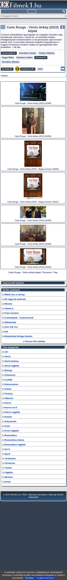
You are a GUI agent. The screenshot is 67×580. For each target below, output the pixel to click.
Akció (7, 423)
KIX (6, 398)
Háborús (9, 465)
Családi (8, 446)
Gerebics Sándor (10, 62)
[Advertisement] (33, 93)
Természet (10, 530)
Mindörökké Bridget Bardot (18, 403)
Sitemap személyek (37, 561)
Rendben (29, 578)
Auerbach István (27, 53)
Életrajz (8, 437)
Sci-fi (7, 516)
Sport (7, 521)
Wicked (8, 371)
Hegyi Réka (8, 57)
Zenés (8, 549)
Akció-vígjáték (12, 433)
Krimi (7, 493)
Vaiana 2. (9, 375)
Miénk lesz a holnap (15, 361)
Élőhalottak (10, 389)
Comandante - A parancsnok (19, 385)
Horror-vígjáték (12, 479)
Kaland (8, 484)
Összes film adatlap (35, 408)
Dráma (8, 456)
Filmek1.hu (15, 561)
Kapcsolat (33, 564)
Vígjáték (9, 539)
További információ (45, 578)
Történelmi (10, 525)
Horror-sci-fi (11, 474)
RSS (24, 561)
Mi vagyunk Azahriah (15, 366)
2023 (40, 69)
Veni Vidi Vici (11, 394)
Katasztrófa (10, 488)
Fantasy (9, 460)
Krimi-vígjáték (12, 498)
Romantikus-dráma (14, 507)
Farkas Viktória (46, 53)
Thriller (8, 535)
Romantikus (11, 502)
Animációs (10, 442)
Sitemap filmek (56, 561)
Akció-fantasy (12, 428)
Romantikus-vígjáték (15, 511)
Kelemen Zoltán (25, 57)
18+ (6, 419)
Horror (8, 470)
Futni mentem (12, 380)
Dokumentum (11, 451)
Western (9, 544)
